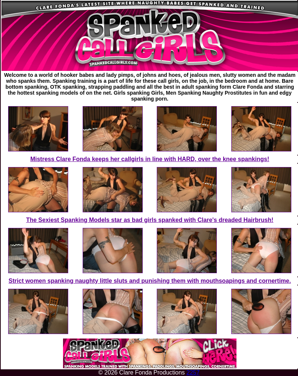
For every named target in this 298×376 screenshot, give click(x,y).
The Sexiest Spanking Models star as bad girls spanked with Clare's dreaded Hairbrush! (149, 220)
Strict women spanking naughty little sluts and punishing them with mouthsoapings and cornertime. (150, 281)
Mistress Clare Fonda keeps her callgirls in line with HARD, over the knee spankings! (149, 159)
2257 (193, 372)
